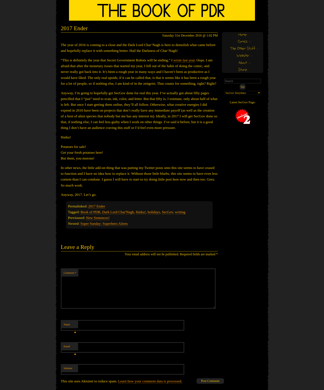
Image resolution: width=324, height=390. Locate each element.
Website (68, 368)
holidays (154, 212)
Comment (70, 272)
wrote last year (184, 60)
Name (70, 325)
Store (242, 70)
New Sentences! (98, 218)
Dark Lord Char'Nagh (118, 212)
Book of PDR (90, 212)
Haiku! (141, 212)
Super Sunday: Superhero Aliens (104, 223)
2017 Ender (96, 206)
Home (242, 34)
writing (180, 212)
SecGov (167, 212)
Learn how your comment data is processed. (150, 381)
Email (70, 347)
